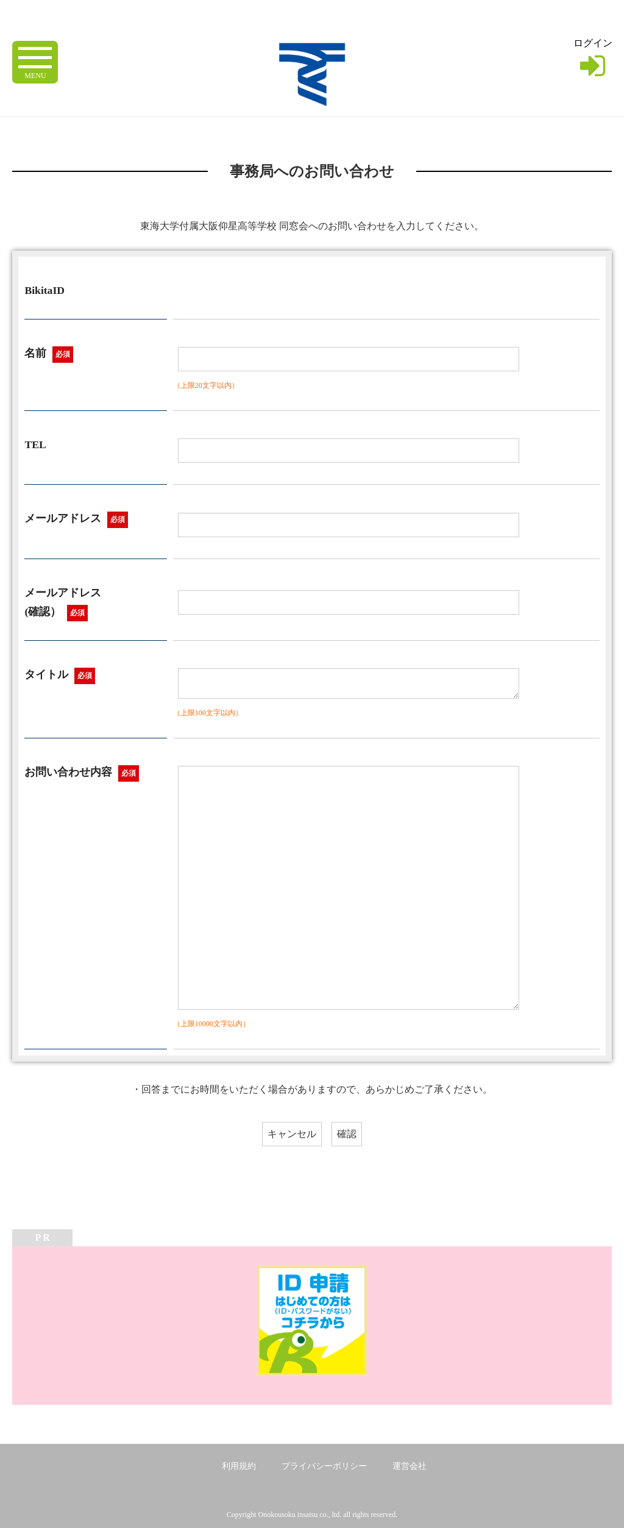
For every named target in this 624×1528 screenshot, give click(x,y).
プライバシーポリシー (324, 1466)
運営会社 (409, 1466)
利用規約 (239, 1466)
